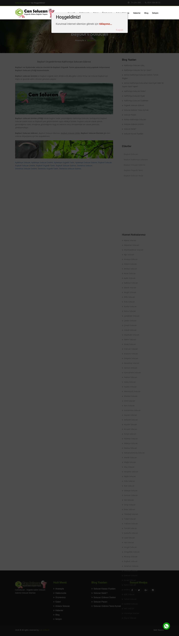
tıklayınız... (105, 23)
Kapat (119, 29)
